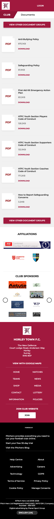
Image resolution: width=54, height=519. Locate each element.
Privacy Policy (41, 481)
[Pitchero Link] (29, 431)
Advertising (16, 466)
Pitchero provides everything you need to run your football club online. (28, 437)
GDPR (41, 474)
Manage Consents (41, 488)
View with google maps (27, 363)
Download (24, 49)
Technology (16, 474)
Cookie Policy (16, 488)
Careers (41, 466)
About (41, 459)
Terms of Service (16, 481)
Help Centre (16, 459)
